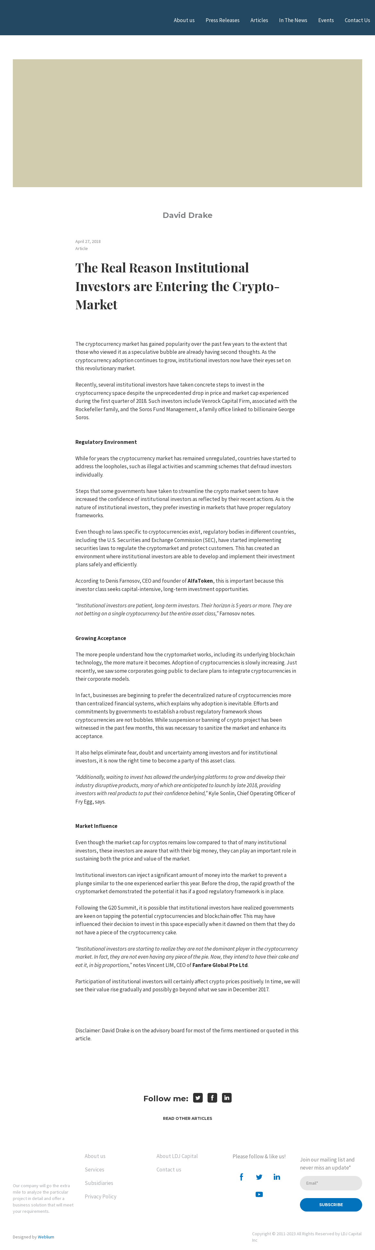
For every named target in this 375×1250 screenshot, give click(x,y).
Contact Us (357, 20)
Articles (259, 20)
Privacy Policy (100, 1196)
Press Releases (223, 20)
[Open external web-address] (37, 20)
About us (184, 20)
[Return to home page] (40, 1163)
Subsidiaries (99, 1183)
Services (94, 1169)
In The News (293, 20)
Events (326, 20)
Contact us (169, 1169)
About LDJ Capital (177, 1156)
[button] (187, 1118)
